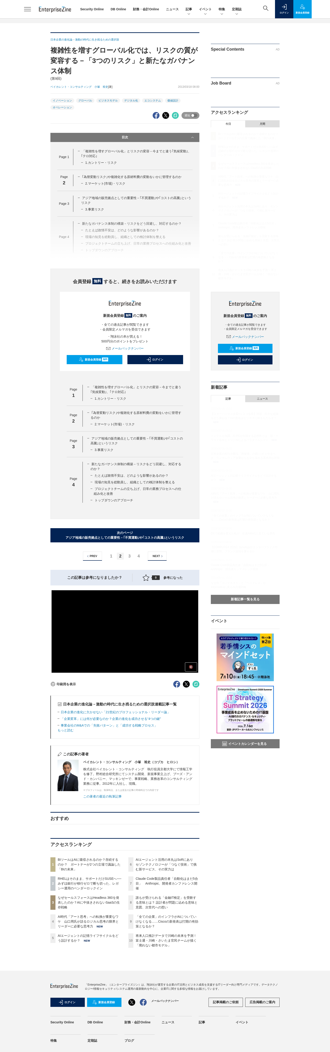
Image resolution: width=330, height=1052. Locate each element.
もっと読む (66, 730)
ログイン (154, 359)
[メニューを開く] (27, 9)
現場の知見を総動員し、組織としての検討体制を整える (135, 482)
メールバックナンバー (125, 348)
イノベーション (62, 100)
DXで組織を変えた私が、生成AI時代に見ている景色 (243, 533)
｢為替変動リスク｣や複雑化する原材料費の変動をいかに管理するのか (132, 177)
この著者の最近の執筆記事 (102, 796)
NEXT (158, 556)
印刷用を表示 (63, 684)
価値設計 (172, 100)
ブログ (129, 1040)
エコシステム (152, 100)
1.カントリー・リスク (101, 162)
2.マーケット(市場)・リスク (105, 183)
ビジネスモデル (108, 100)
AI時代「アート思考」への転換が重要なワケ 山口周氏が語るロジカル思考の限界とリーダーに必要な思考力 (88, 921)
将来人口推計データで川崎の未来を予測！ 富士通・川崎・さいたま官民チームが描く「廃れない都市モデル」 (166, 940)
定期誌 (237, 9)
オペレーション (62, 107)
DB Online (118, 9)
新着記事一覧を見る (245, 599)
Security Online (92, 9)
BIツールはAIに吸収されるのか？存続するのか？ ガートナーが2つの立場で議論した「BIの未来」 (89, 864)
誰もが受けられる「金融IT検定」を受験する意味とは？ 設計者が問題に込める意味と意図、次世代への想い (167, 902)
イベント (205, 9)
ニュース (172, 9)
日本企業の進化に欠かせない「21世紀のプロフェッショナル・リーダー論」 (115, 712)
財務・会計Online (146, 9)
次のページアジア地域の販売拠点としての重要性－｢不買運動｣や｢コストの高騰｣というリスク (125, 535)
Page (64, 157)
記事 (189, 9)
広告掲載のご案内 (262, 1002)
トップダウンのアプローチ (114, 500)
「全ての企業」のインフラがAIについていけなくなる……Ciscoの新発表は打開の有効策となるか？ (167, 921)
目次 (158, 137)
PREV (91, 556)
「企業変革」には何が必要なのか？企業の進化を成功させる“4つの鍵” (111, 719)
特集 (222, 9)
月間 (262, 124)
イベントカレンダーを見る (244, 743)
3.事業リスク (94, 209)
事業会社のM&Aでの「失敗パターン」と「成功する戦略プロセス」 (109, 725)
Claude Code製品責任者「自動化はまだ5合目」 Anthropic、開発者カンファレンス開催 (167, 883)
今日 (228, 124)
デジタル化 (131, 100)
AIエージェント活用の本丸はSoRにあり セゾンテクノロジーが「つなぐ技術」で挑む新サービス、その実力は (166, 864)
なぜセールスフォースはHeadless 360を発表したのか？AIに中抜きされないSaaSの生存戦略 (89, 902)
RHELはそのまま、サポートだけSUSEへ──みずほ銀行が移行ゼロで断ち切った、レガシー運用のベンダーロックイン (89, 883)
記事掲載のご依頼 (226, 1002)
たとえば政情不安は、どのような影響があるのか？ (131, 475)
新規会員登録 (93, 359)
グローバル (85, 100)
